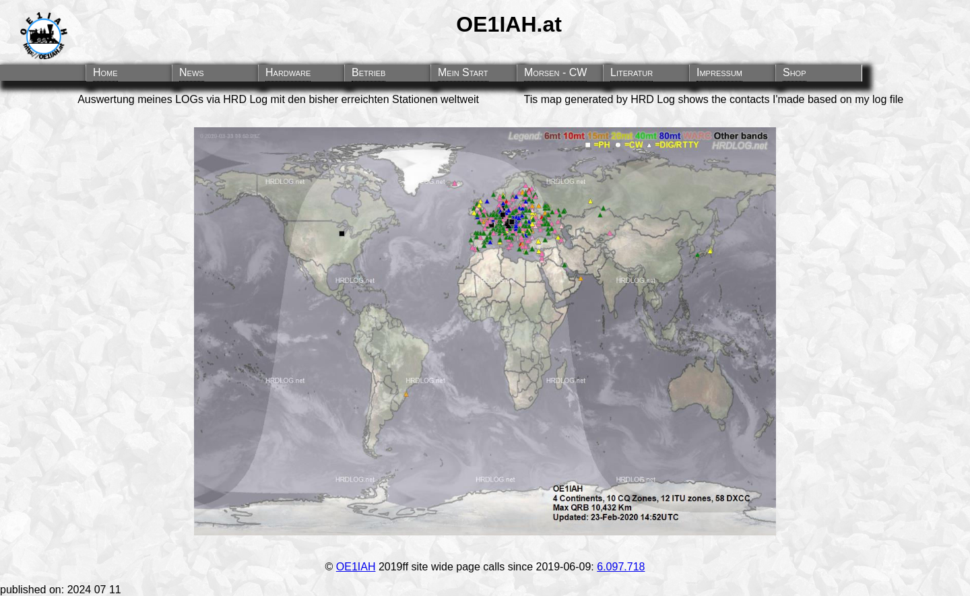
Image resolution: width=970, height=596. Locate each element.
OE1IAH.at (508, 24)
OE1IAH (356, 566)
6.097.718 (621, 566)
